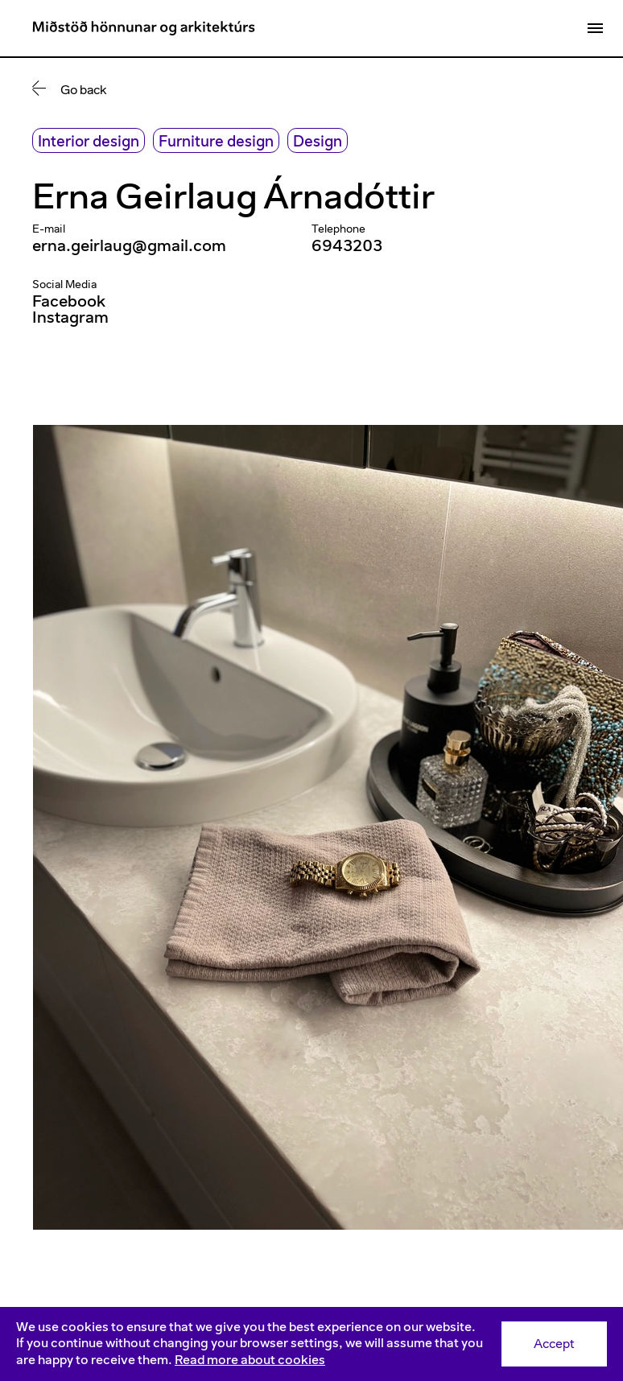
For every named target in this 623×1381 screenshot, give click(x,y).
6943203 (347, 245)
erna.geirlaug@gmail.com (129, 245)
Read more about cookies (250, 1359)
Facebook (68, 301)
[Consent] (311, 1344)
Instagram (70, 317)
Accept (554, 1343)
